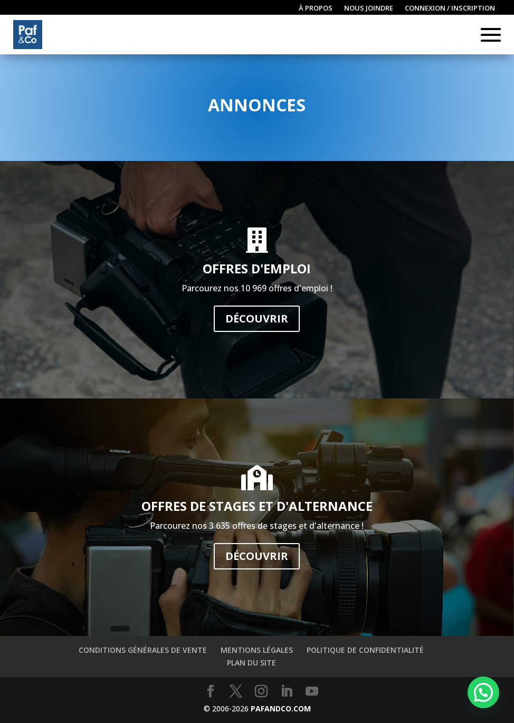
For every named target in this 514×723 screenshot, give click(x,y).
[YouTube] (312, 691)
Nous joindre (368, 8)
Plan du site (251, 663)
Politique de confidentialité (365, 650)
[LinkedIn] (286, 691)
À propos (315, 8)
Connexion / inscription (450, 8)
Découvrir (256, 318)
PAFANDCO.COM (281, 708)
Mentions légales (257, 650)
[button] (483, 692)
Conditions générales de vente (143, 650)
